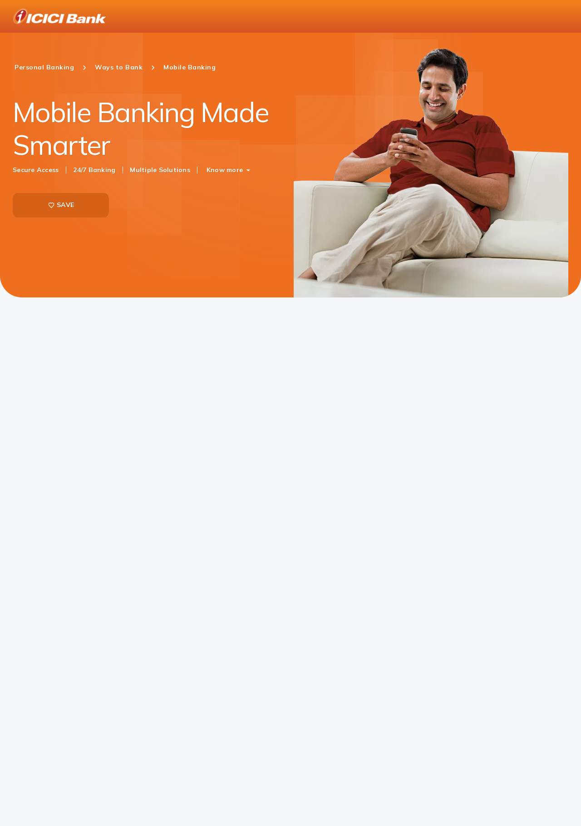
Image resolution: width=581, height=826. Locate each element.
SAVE (61, 205)
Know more (225, 170)
